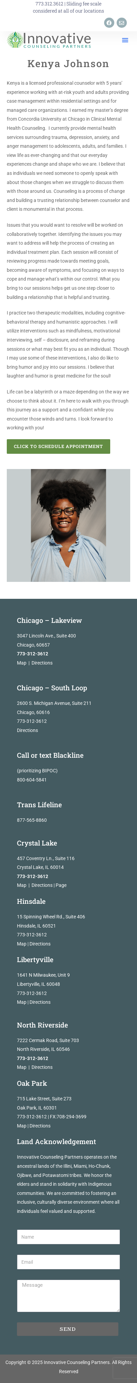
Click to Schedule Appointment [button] (58, 446)
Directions (42, 663)
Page (61, 885)
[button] (125, 40)
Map (21, 663)
